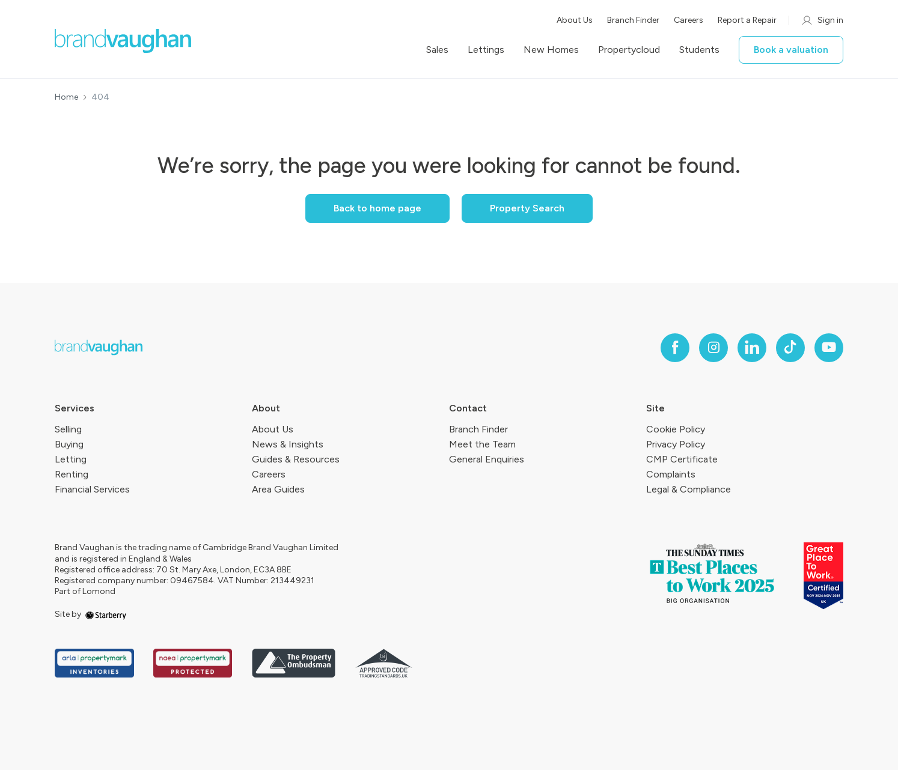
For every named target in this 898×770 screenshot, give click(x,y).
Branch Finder (633, 20)
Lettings (486, 50)
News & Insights (287, 444)
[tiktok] (790, 347)
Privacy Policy (675, 444)
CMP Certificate (682, 459)
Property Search (527, 208)
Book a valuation (791, 49)
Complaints (670, 474)
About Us (575, 20)
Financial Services (92, 489)
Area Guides (278, 489)
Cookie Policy (675, 429)
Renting (71, 474)
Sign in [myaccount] (822, 20)
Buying (69, 444)
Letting (71, 459)
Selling (68, 429)
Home (66, 97)
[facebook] (675, 347)
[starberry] (106, 614)
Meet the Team (482, 444)
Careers (688, 20)
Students (699, 50)
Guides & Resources (296, 459)
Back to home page (377, 208)
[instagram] (713, 347)
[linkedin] (752, 347)
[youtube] (828, 347)
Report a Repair (747, 20)
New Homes (551, 50)
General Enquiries (486, 459)
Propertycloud (629, 50)
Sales (437, 50)
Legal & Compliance (688, 489)
